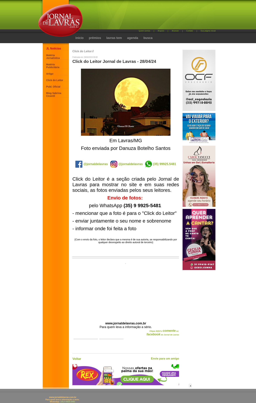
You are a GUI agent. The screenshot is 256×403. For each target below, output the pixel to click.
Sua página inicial (208, 31)
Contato (189, 31)
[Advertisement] (146, 15)
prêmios (95, 38)
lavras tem (114, 38)
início (79, 38)
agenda (132, 38)
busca (147, 38)
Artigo (49, 73)
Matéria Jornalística (53, 56)
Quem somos (144, 31)
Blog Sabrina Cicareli (53, 94)
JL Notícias (53, 48)
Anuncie (175, 31)
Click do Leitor (54, 80)
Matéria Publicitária (52, 66)
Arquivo (161, 31)
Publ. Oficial (53, 86)
